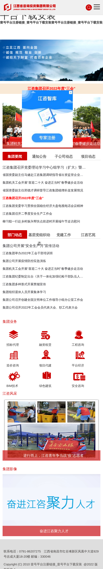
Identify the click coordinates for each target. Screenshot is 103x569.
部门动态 (14, 235)
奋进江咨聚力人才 (53, 531)
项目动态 (88, 156)
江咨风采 (10, 393)
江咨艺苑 (88, 235)
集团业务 (10, 321)
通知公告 (39, 156)
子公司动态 (64, 156)
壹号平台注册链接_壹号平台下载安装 (56, 564)
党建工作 (64, 235)
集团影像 (10, 469)
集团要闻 (14, 156)
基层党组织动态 (39, 236)
